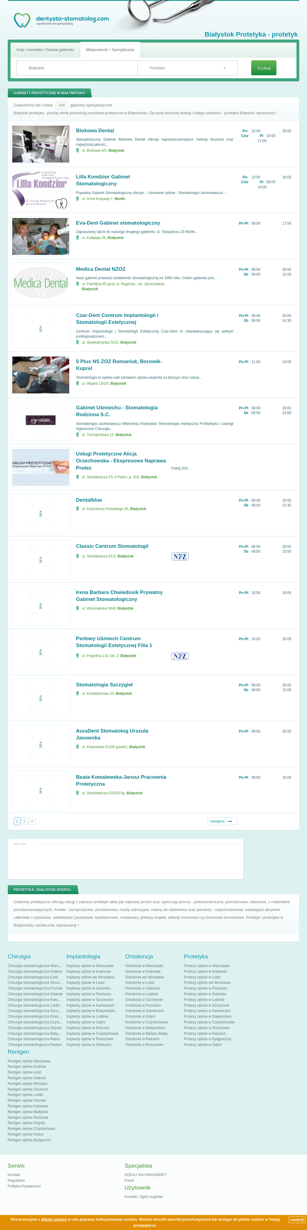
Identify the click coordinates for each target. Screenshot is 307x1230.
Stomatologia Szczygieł (104, 685)
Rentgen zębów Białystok (28, 1112)
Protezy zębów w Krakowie (205, 971)
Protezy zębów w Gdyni (203, 1045)
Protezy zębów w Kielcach (205, 1033)
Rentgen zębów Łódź (25, 1072)
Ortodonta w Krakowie (143, 971)
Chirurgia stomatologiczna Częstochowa (40, 1022)
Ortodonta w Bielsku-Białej (146, 1033)
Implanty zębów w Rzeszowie (90, 1039)
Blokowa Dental (95, 130)
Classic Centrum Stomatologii (112, 546)
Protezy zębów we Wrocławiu (207, 983)
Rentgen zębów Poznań (27, 1100)
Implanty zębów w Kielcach (88, 1028)
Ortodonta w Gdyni (140, 1016)
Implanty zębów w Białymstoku (91, 1011)
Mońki (120, 199)
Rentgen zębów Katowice (28, 1106)
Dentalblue (89, 500)
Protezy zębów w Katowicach (207, 1011)
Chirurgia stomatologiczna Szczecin (36, 1011)
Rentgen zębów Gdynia (26, 1123)
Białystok (116, 150)
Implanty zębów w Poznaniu (89, 994)
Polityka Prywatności (24, 1186)
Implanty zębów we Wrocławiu (91, 977)
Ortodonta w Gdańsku (142, 988)
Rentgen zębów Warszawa (29, 1061)
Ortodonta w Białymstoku (145, 1028)
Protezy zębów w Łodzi (202, 977)
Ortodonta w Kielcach (142, 1039)
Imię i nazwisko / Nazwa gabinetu (45, 49)
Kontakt (14, 1175)
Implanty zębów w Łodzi (86, 983)
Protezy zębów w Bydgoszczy (207, 1039)
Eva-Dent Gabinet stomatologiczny (118, 223)
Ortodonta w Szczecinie (144, 1000)
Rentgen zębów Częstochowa (31, 1129)
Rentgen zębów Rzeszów (28, 1117)
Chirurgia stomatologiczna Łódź (33, 977)
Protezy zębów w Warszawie (207, 966)
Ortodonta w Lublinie (141, 994)
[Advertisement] (125, 861)
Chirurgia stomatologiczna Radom (35, 1045)
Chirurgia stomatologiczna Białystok (36, 1033)
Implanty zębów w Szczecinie (90, 1000)
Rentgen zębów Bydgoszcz (29, 1140)
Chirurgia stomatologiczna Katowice (36, 1000)
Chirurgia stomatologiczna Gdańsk (35, 994)
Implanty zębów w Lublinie (88, 1016)
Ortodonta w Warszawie (144, 966)
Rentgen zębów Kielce (25, 1134)
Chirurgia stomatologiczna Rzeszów (36, 1016)
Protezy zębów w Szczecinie (206, 1005)
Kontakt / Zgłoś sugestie (144, 1197)
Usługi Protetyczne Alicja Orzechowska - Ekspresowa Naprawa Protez (121, 461)
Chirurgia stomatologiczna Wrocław (36, 983)
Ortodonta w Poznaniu (143, 1005)
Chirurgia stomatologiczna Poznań (35, 988)
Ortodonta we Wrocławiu (145, 977)
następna (217, 821)
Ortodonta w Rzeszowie (144, 1045)
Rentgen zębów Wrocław (28, 1084)
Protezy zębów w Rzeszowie (207, 1028)
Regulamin (16, 1180)
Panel (129, 1180)
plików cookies (54, 1219)
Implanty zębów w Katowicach (91, 1005)
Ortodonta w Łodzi (139, 983)
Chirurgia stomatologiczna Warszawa (37, 966)
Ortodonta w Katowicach (144, 1011)
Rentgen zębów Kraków (27, 1066)
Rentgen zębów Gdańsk (27, 1078)
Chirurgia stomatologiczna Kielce (34, 1039)
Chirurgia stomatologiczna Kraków (35, 971)
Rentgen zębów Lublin (25, 1095)
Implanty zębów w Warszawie (90, 966)
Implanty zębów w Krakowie (89, 971)
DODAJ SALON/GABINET (146, 1175)
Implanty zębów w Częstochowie (92, 1033)
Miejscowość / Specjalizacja (110, 49)
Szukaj (263, 67)
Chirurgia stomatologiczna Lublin (34, 1005)
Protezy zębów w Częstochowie (209, 1022)
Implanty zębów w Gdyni (86, 1022)
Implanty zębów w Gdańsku (89, 988)
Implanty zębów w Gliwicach (89, 1045)
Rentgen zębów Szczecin (28, 1089)
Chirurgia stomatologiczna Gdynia (35, 1028)
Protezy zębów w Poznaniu (205, 988)
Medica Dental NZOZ (101, 269)
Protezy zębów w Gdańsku (205, 994)
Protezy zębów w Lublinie (204, 1000)
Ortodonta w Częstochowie (146, 1022)
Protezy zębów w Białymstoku (208, 1016)
